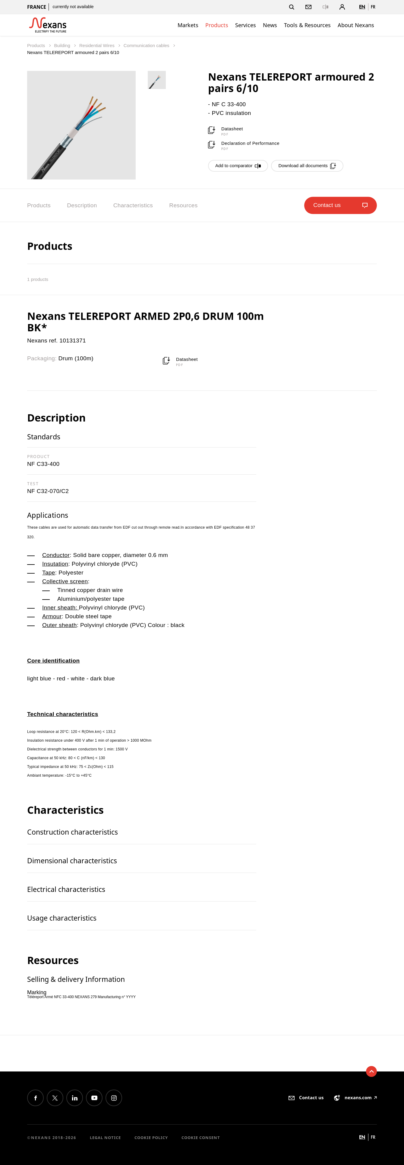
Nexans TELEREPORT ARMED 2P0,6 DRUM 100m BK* (145, 321)
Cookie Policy (151, 1137)
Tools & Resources (307, 25)
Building (62, 45)
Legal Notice (105, 1137)
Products (216, 25)
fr (373, 7)
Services (245, 25)
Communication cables (147, 45)
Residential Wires (97, 45)
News (270, 25)
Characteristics (133, 205)
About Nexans (356, 25)
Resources (183, 205)
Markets (188, 25)
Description (82, 205)
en (362, 7)
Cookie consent (200, 1137)
